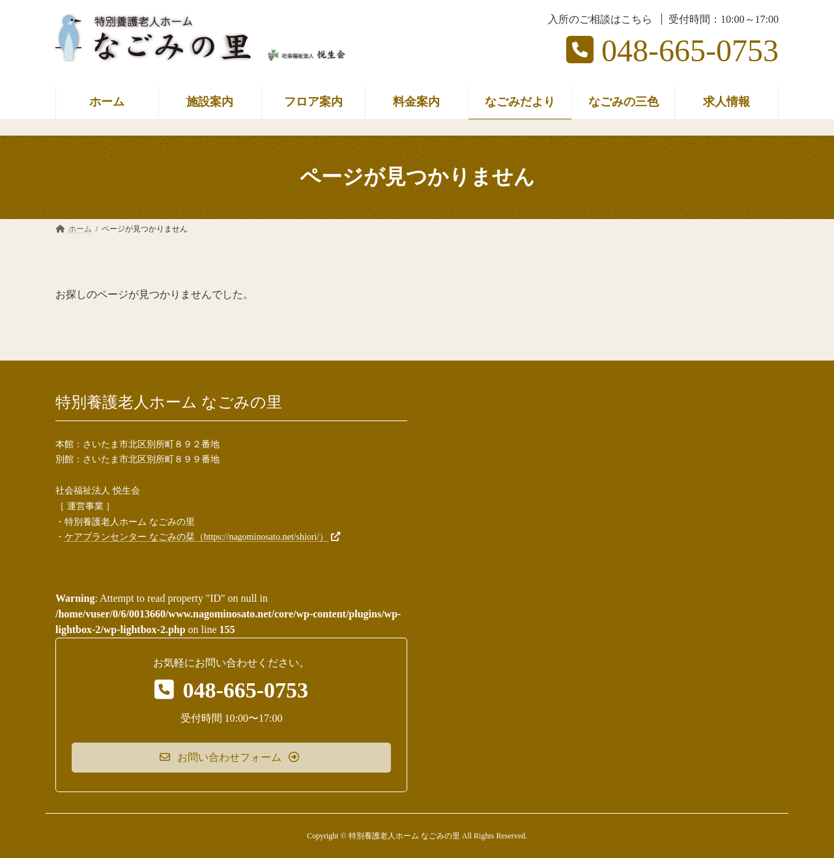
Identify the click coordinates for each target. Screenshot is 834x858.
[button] (231, 757)
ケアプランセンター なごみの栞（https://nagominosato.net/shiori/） (196, 537)
